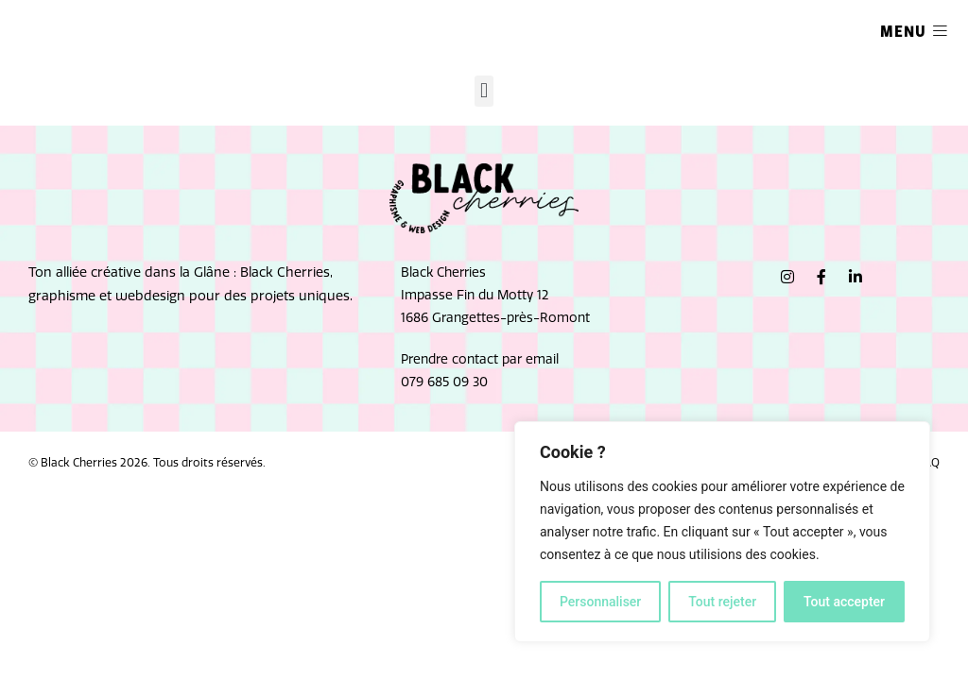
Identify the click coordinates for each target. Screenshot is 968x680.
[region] (722, 531)
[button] (484, 91)
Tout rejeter (722, 601)
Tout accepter (844, 601)
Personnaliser (600, 601)
